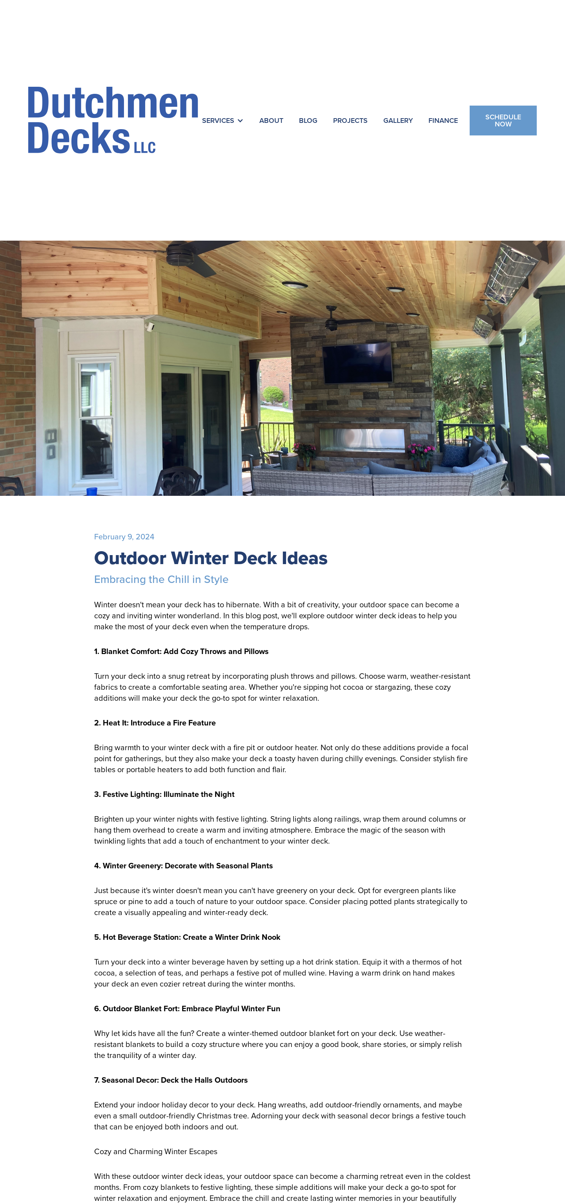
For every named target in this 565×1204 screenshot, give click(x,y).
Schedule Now (503, 120)
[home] (113, 120)
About (271, 120)
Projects (350, 120)
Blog (308, 120)
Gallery (398, 120)
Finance (443, 120)
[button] (223, 120)
